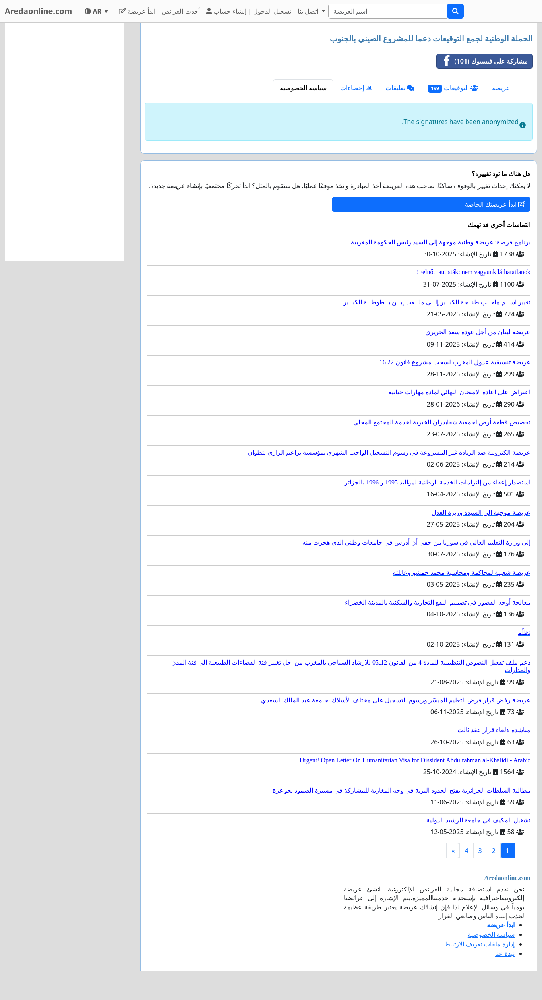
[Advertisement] (64, 142)
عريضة (501, 87)
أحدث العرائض (180, 11)
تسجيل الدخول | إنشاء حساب (249, 11)
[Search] (387, 11)
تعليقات (399, 87)
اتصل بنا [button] (309, 11)
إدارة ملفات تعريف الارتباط (479, 944)
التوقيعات (453, 88)
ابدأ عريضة (137, 11)
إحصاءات (356, 87)
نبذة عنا (505, 953)
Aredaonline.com (38, 11)
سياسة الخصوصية (303, 87)
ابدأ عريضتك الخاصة (495, 204)
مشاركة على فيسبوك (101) (482, 61)
